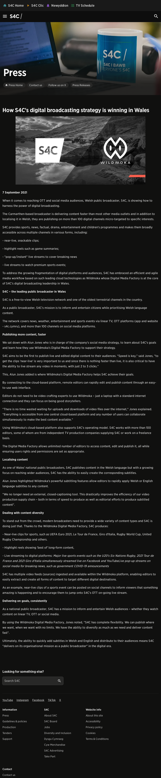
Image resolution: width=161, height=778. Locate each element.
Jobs (47, 727)
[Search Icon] (156, 16)
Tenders (7, 733)
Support (7, 738)
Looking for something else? (23, 672)
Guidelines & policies (14, 721)
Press (5, 715)
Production (9, 727)
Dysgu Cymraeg (53, 738)
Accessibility (93, 721)
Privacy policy (94, 727)
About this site (94, 715)
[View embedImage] (80, 150)
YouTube (7, 700)
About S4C (50, 715)
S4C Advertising (53, 750)
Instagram (23, 700)
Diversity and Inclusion (57, 733)
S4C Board (50, 721)
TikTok (52, 700)
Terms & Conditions (97, 738)
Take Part (49, 756)
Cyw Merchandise (54, 744)
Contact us (8, 775)
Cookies (90, 733)
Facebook (38, 700)
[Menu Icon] (4, 16)
